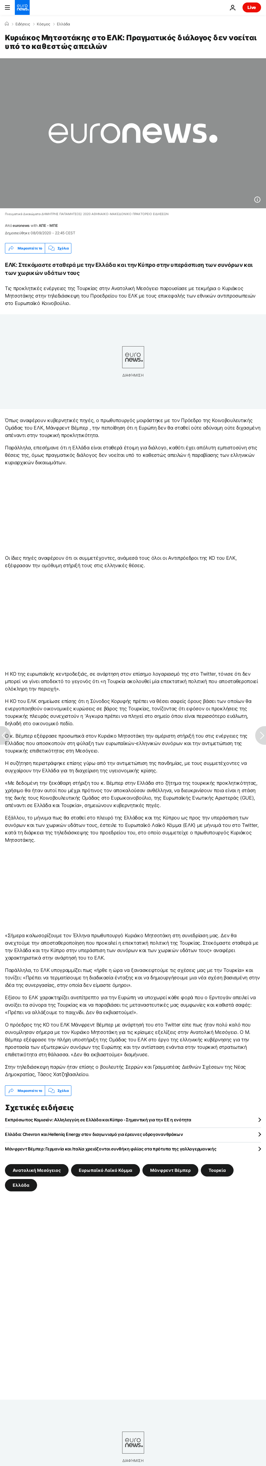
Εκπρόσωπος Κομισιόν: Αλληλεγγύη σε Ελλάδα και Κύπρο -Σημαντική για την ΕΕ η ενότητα (98, 1119)
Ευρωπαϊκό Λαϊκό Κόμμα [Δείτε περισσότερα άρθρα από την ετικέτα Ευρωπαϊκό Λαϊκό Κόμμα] (105, 1170)
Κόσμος (43, 24)
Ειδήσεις (22, 24)
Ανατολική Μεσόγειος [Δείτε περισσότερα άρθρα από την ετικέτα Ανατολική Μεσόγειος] (37, 1170)
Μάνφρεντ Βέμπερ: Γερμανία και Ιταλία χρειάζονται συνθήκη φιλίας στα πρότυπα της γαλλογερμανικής (110, 1148)
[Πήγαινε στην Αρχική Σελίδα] (22, 7)
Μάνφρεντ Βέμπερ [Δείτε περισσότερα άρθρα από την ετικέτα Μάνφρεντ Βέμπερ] (170, 1170)
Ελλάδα (63, 24)
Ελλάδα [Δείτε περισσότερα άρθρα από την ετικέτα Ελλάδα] (21, 1185)
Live (251, 7)
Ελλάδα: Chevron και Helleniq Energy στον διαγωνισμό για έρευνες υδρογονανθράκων (94, 1134)
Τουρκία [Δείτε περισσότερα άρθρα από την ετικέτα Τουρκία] (217, 1170)
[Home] (7, 24)
